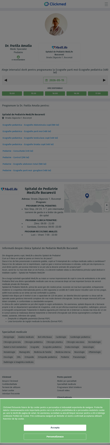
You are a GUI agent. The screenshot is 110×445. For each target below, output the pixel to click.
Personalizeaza (55, 436)
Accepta (55, 427)
